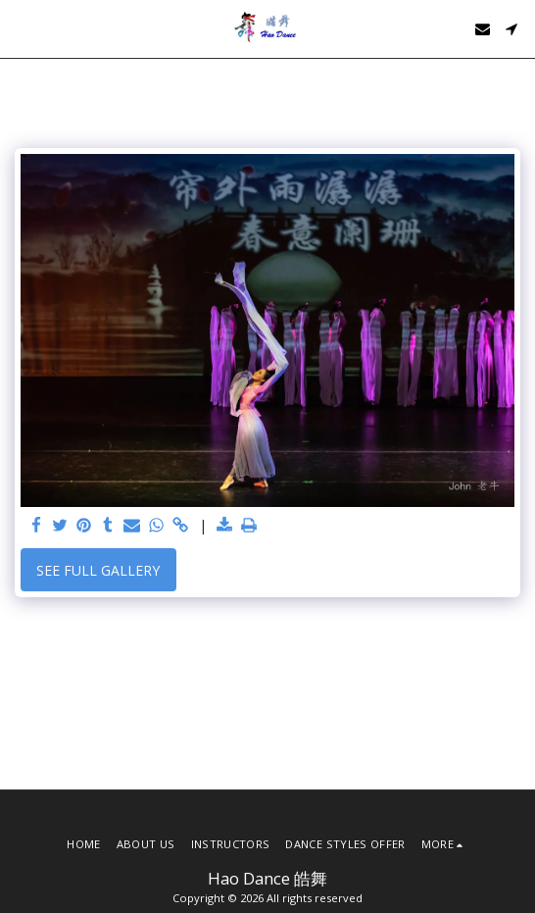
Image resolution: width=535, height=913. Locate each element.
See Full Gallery (98, 570)
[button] (21, 28)
